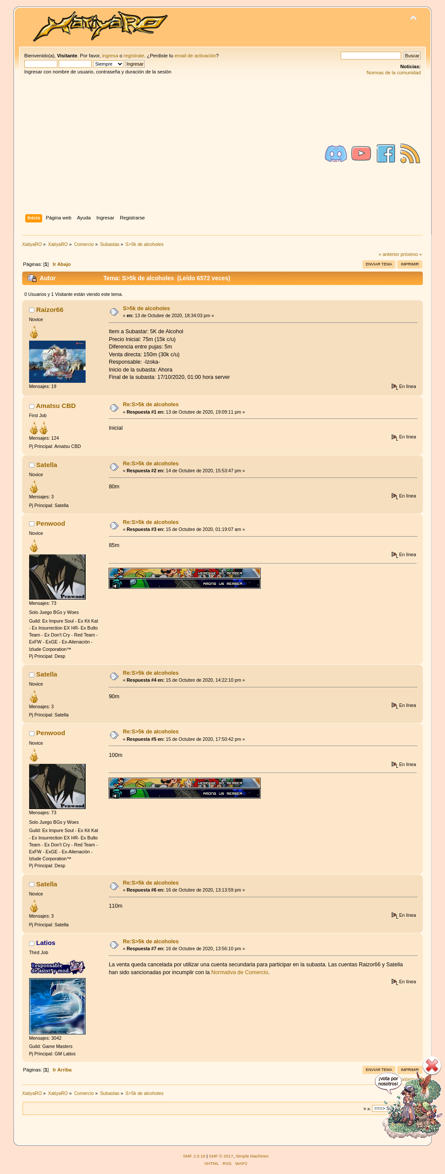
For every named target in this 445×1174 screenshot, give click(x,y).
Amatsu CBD (56, 405)
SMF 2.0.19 (194, 1156)
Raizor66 (49, 309)
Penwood (50, 523)
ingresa (110, 55)
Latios (45, 942)
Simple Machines (252, 1156)
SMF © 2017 (221, 1156)
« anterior (389, 254)
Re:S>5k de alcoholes (151, 404)
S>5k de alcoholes (146, 308)
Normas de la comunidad (394, 72)
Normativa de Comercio (239, 972)
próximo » (411, 254)
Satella (46, 464)
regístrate (133, 55)
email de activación (195, 55)
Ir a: (367, 1108)
